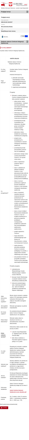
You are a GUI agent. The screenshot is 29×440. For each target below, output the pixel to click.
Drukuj (5, 407)
